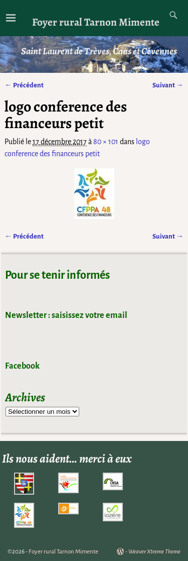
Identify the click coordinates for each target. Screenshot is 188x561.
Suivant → (167, 85)
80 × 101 (105, 142)
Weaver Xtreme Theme (154, 551)
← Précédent (24, 85)
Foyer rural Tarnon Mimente (95, 22)
